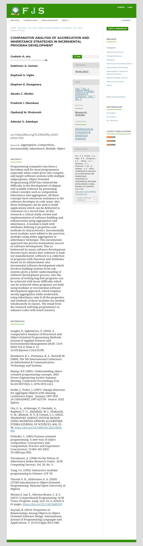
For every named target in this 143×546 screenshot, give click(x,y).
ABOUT (65, 20)
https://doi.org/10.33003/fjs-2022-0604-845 (36, 429)
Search (126, 20)
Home (13, 28)
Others (109, 85)
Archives (22, 28)
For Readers (111, 113)
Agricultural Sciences (115, 52)
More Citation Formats (84, 199)
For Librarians (112, 120)
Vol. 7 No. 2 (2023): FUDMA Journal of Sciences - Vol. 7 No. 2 (55, 28)
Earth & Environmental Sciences (119, 63)
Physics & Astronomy (115, 81)
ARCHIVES (15, 20)
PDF (78, 57)
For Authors (111, 117)
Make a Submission (117, 29)
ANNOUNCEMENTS (49, 20)
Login (130, 7)
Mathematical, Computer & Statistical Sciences (84, 133)
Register (121, 7)
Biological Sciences (114, 56)
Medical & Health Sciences (117, 78)
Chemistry (111, 60)
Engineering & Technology (117, 67)
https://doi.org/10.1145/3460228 (42, 504)
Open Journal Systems (116, 97)
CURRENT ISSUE (30, 20)
